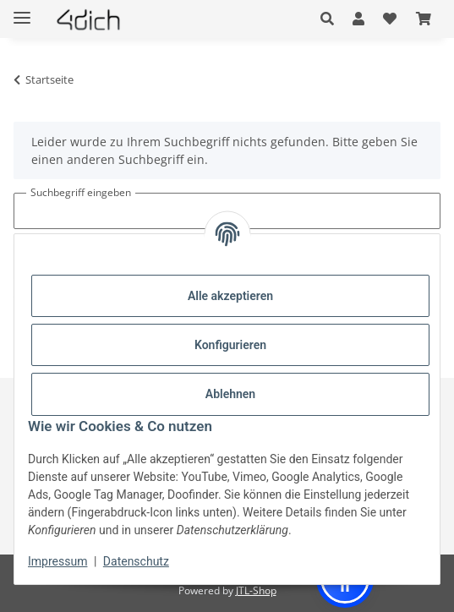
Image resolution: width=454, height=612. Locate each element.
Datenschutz (136, 561)
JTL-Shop (256, 590)
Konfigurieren (230, 345)
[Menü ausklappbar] (22, 10)
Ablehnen (230, 394)
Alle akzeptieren (230, 296)
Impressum (57, 561)
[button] (331, 19)
